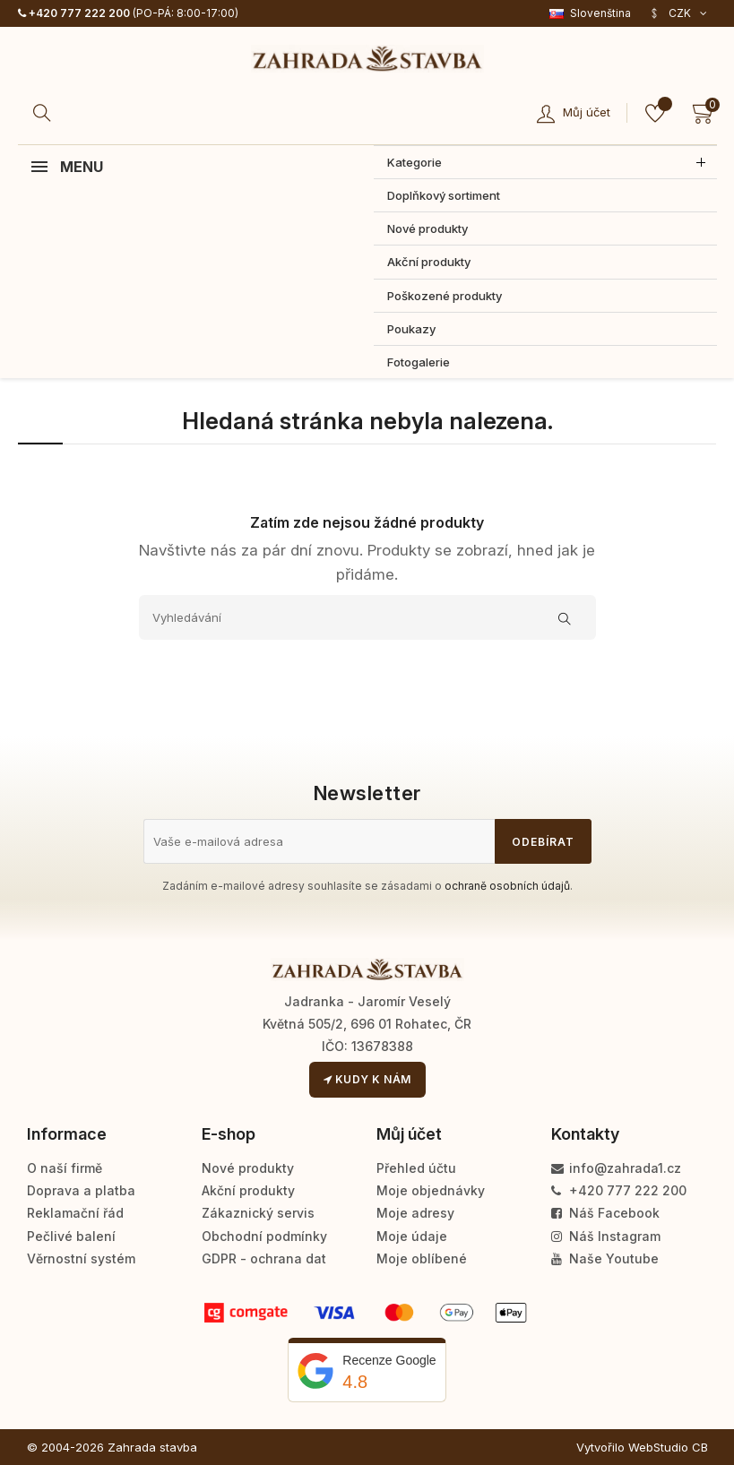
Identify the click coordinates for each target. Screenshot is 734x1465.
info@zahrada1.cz (616, 1168)
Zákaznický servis (258, 1212)
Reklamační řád (75, 1212)
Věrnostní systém (81, 1258)
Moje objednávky (430, 1190)
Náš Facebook (605, 1212)
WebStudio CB (668, 1447)
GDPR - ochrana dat (264, 1258)
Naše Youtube (605, 1258)
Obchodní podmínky (264, 1236)
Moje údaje (411, 1236)
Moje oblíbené (421, 1258)
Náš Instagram (606, 1236)
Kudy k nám (367, 1079)
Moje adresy (415, 1212)
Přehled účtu (416, 1168)
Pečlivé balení (71, 1236)
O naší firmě (64, 1168)
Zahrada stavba (152, 1447)
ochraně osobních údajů (507, 885)
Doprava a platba (81, 1190)
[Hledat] (44, 112)
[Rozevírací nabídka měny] (678, 13)
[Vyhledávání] (367, 617)
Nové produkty (248, 1168)
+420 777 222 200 (74, 13)
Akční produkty (248, 1190)
